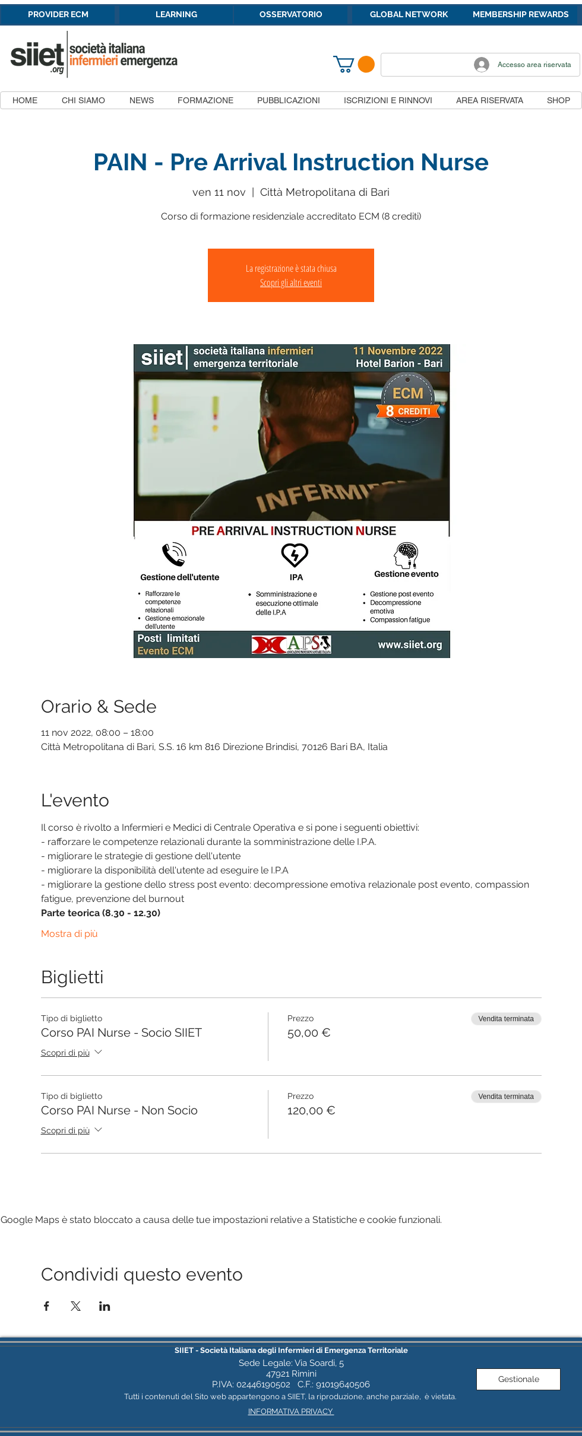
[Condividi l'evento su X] (75, 1306)
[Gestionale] (518, 1379)
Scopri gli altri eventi (291, 282)
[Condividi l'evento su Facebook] (46, 1306)
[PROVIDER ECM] (58, 15)
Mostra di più (69, 933)
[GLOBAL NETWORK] (409, 15)
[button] (354, 64)
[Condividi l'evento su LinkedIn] (104, 1306)
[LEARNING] (176, 15)
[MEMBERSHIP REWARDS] (520, 15)
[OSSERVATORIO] (290, 15)
